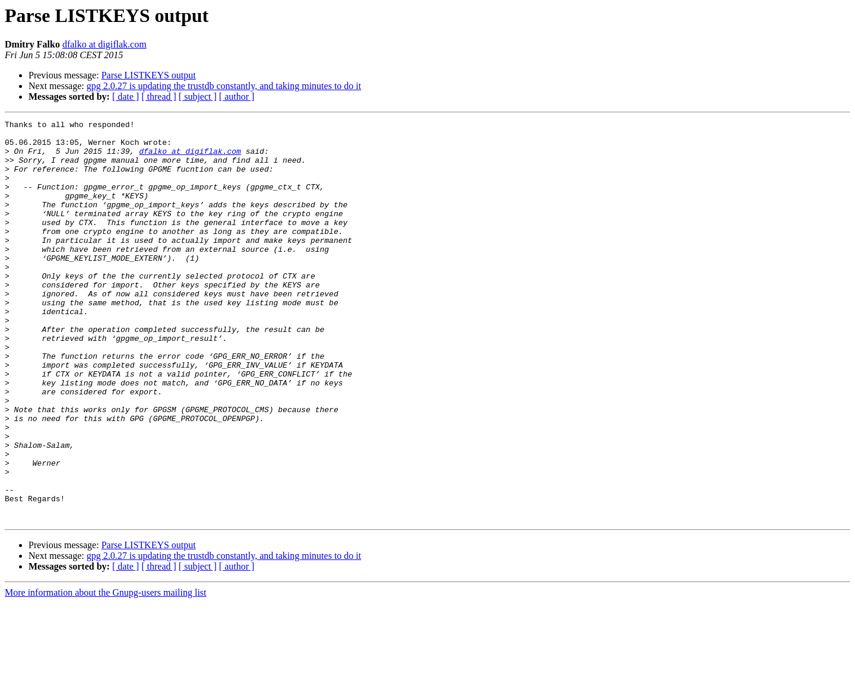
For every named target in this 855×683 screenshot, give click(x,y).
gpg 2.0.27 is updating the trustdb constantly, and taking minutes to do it (224, 86)
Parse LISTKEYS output (149, 75)
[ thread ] (158, 96)
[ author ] (237, 96)
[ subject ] (198, 96)
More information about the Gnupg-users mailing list (106, 673)
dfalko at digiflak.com (104, 44)
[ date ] (125, 96)
